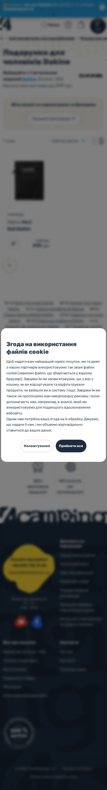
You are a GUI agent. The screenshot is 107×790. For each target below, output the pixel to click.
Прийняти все (71, 446)
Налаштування (37, 446)
